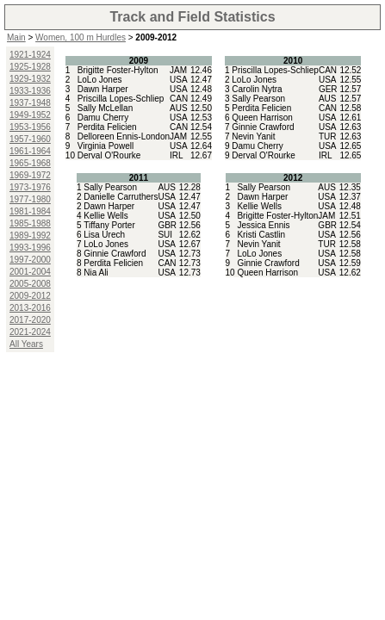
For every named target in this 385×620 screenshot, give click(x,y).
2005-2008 (30, 283)
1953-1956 (30, 127)
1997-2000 (30, 259)
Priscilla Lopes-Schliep (121, 98)
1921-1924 (30, 54)
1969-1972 (30, 175)
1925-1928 (30, 66)
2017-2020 (30, 320)
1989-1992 (30, 235)
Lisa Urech (104, 234)
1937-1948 (30, 103)
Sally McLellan (105, 108)
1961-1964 (30, 151)
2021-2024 (30, 332)
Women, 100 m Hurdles (80, 37)
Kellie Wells (106, 215)
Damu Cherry (103, 117)
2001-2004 (30, 271)
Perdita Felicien (107, 127)
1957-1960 (30, 139)
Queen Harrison (262, 117)
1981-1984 (30, 211)
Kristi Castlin (261, 234)
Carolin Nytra (257, 89)
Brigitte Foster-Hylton (118, 70)
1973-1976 (30, 187)
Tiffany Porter (109, 225)
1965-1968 (30, 163)
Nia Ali (96, 272)
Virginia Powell (106, 146)
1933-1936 (30, 91)
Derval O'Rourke (109, 155)
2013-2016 (30, 308)
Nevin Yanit (253, 136)
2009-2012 (30, 296)
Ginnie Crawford (263, 127)
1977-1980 (30, 199)
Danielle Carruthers (121, 197)
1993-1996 (30, 247)
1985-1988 (30, 223)
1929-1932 (30, 79)
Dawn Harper (103, 89)
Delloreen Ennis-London (124, 136)
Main (16, 37)
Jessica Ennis (263, 225)
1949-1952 (30, 115)
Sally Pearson (258, 98)
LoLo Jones (100, 79)
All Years (26, 344)
